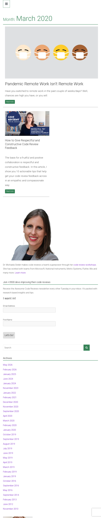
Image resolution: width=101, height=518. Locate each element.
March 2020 (8, 420)
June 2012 (8, 504)
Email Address (9, 306)
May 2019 (7, 457)
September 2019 (11, 439)
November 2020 (10, 406)
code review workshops (84, 264)
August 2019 (9, 444)
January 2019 (9, 476)
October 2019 (9, 434)
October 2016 (9, 481)
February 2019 (10, 471)
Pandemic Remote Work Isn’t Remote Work (44, 83)
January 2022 (9, 392)
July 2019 (7, 448)
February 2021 (10, 397)
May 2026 (7, 364)
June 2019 (8, 453)
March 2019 (8, 467)
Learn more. (20, 272)
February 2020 (10, 425)
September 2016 (11, 485)
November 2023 (10, 388)
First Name (7, 320)
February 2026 (10, 369)
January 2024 (9, 383)
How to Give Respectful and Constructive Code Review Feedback (22, 144)
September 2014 (11, 495)
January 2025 (9, 374)
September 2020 (11, 411)
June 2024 (8, 378)
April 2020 (7, 416)
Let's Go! (9, 335)
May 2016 (7, 490)
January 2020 (9, 430)
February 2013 (10, 499)
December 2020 (10, 402)
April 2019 (7, 462)
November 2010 (10, 508)
